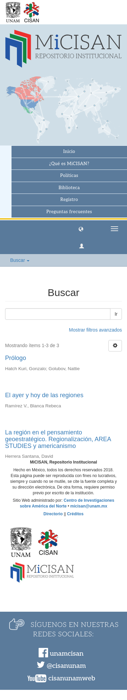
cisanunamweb (71, 678)
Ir (116, 314)
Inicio (69, 151)
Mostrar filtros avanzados (95, 330)
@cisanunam (66, 666)
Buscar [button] (19, 260)
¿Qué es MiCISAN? (69, 163)
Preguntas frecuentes (69, 211)
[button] (81, 228)
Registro (69, 199)
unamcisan (66, 654)
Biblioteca (69, 187)
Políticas (69, 175)
